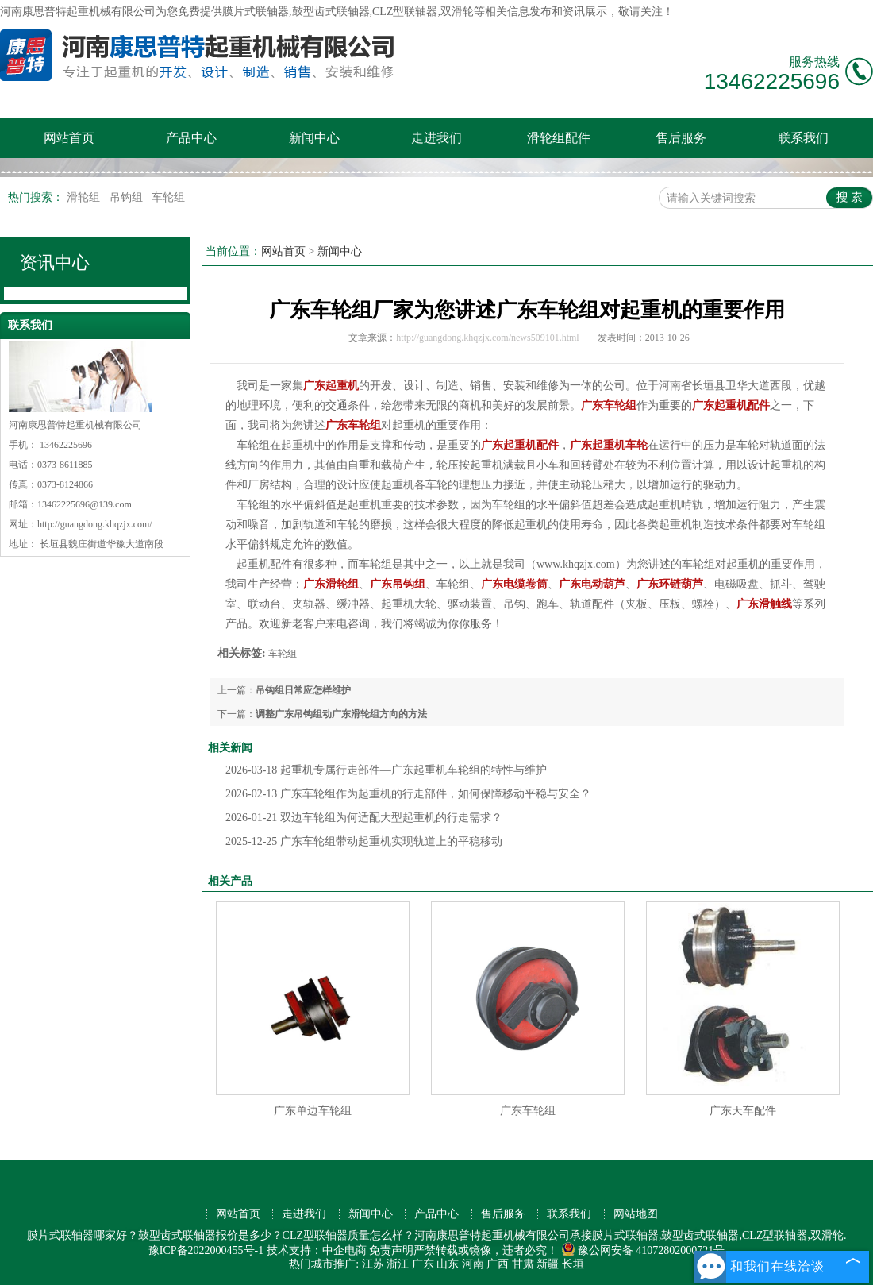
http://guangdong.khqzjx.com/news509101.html (487, 337)
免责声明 (391, 1250)
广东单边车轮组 (313, 1111)
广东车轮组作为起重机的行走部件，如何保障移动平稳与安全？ (408, 794)
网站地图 (635, 1214)
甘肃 (523, 1264)
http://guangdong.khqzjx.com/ (94, 524)
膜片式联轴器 (255, 11)
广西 (497, 1264)
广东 (423, 1264)
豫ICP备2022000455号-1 (205, 1250)
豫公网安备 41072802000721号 (643, 1250)
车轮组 (168, 197)
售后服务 (681, 138)
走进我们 (436, 138)
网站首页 (69, 138)
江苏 (373, 1264)
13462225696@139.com (84, 504)
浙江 (398, 1264)
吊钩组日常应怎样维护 (303, 690)
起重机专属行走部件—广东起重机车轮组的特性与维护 (386, 770)
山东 (447, 1264)
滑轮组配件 (558, 138)
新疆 (547, 1264)
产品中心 (191, 138)
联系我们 (803, 138)
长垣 (573, 1264)
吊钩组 (128, 197)
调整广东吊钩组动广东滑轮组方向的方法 (341, 714)
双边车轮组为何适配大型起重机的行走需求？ (363, 818)
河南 (473, 1264)
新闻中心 (314, 138)
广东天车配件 (743, 1111)
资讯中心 (55, 262)
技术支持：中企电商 (317, 1250)
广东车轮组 (528, 1111)
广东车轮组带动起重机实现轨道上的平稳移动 (363, 841)
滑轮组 (85, 197)
